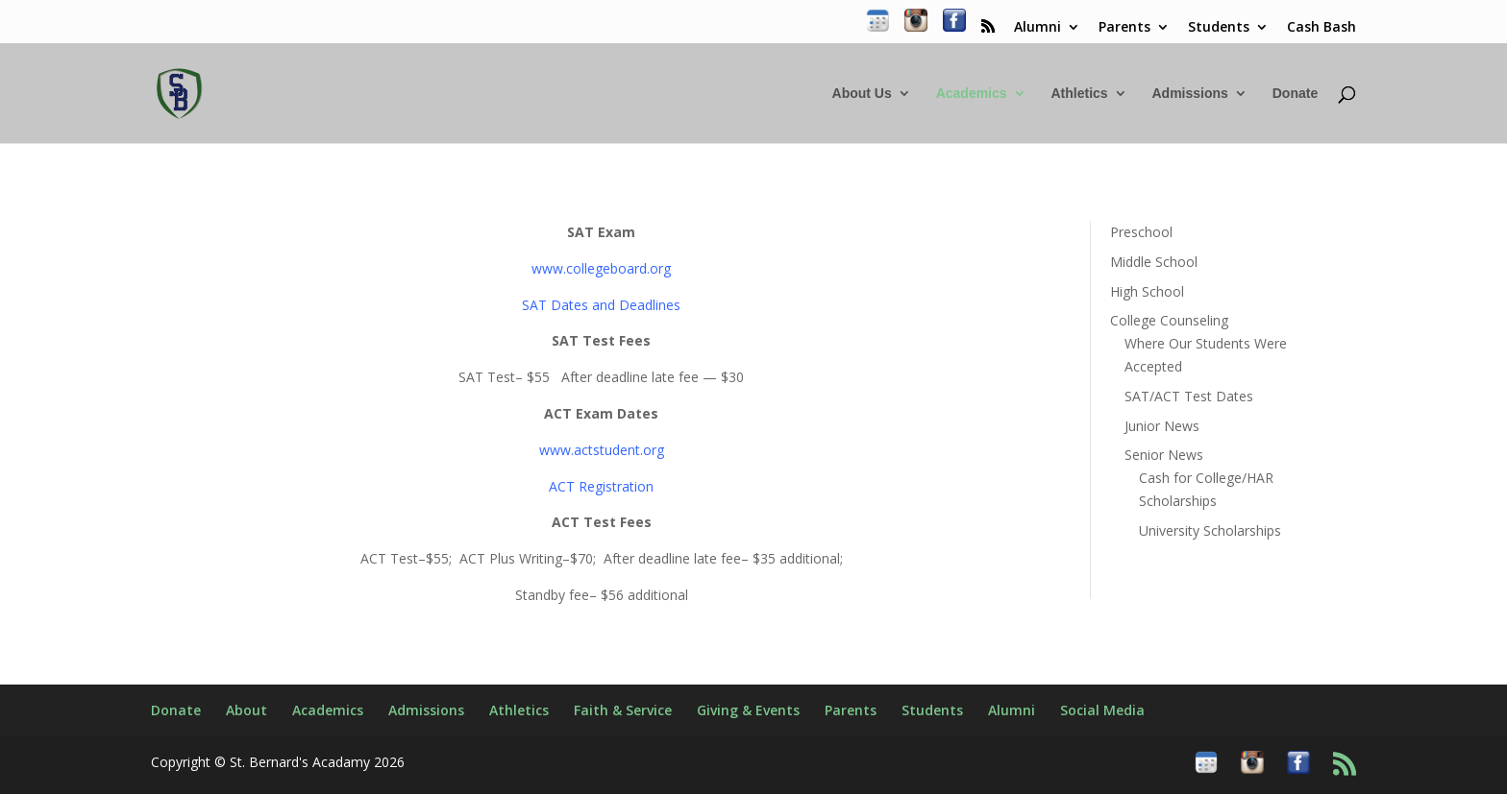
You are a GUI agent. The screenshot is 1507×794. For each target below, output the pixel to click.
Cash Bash (1321, 28)
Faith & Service (623, 710)
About (246, 710)
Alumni (1037, 28)
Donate (1295, 93)
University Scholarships (1210, 530)
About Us (862, 93)
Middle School (1154, 262)
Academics (971, 93)
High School (1147, 291)
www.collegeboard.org (601, 268)
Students (1218, 28)
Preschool (1141, 232)
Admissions (1189, 93)
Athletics (1078, 93)
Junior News (1161, 426)
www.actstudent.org (601, 450)
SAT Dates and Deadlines (601, 305)
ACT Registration (601, 486)
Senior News (1163, 454)
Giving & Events (748, 710)
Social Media (1102, 710)
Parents (1124, 28)
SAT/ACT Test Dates (1188, 396)
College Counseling (1169, 320)
